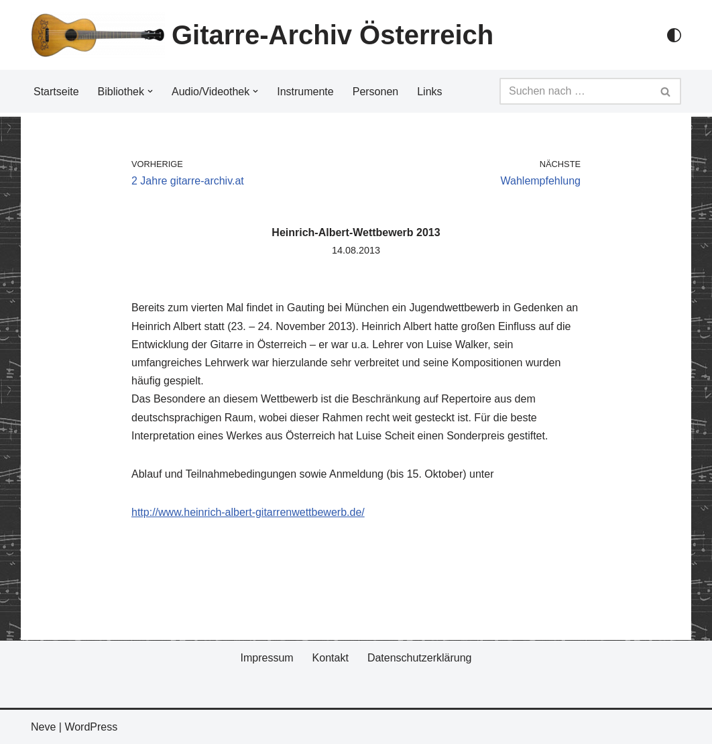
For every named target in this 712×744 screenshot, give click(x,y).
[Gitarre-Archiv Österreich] (262, 35)
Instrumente (305, 91)
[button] (150, 91)
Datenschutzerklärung (419, 657)
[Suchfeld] (575, 91)
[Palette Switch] (674, 35)
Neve (43, 727)
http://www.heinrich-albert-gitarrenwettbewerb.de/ (248, 512)
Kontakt (330, 657)
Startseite (56, 91)
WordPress (90, 727)
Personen (376, 91)
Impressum (266, 657)
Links (429, 91)
